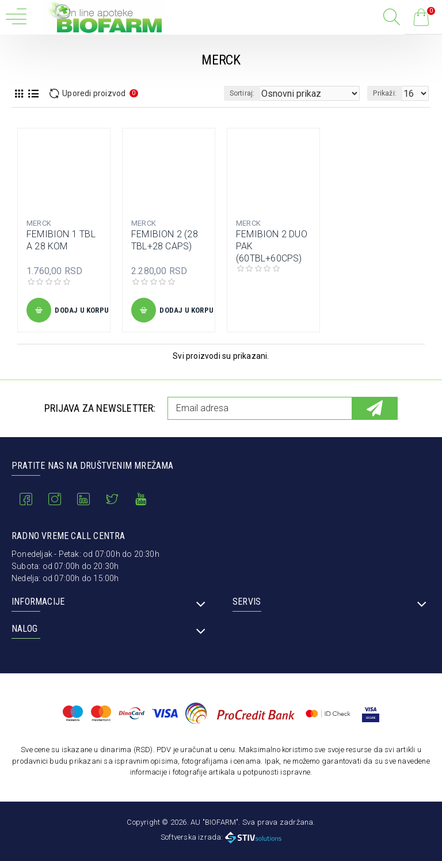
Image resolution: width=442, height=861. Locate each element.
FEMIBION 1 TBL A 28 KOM (61, 240)
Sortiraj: (242, 93)
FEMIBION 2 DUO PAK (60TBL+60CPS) (271, 246)
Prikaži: (385, 93)
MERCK (38, 223)
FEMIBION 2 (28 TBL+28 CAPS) (164, 240)
